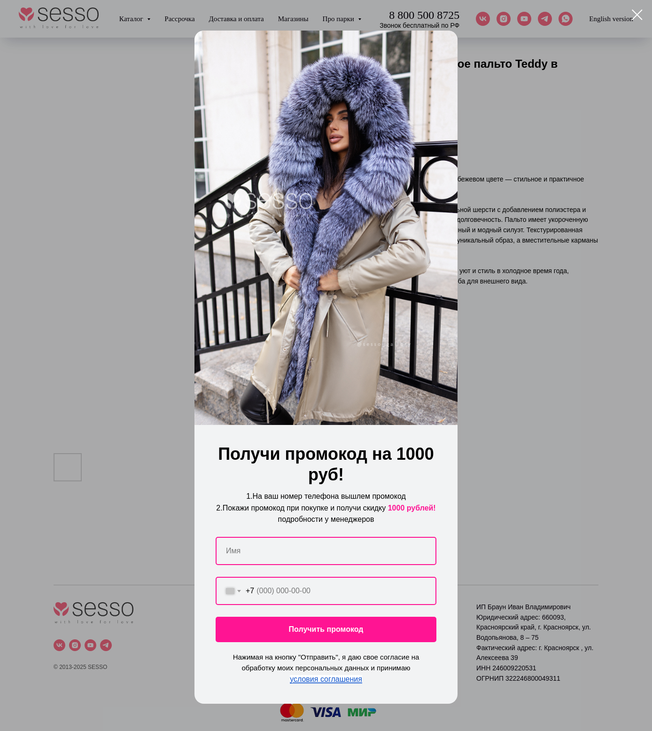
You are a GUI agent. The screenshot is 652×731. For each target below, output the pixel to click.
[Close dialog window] (637, 15)
